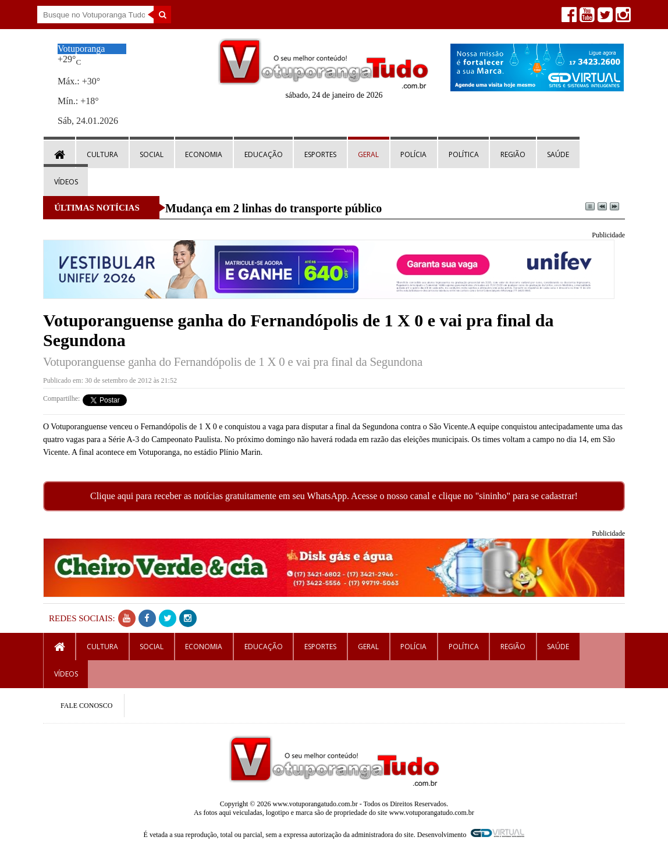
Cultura (102, 154)
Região (512, 154)
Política (464, 154)
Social (152, 154)
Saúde (558, 154)
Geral (368, 154)
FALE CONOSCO (86, 706)
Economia (203, 154)
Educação (263, 154)
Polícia (413, 154)
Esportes (320, 154)
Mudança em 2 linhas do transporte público (273, 208)
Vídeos (66, 182)
